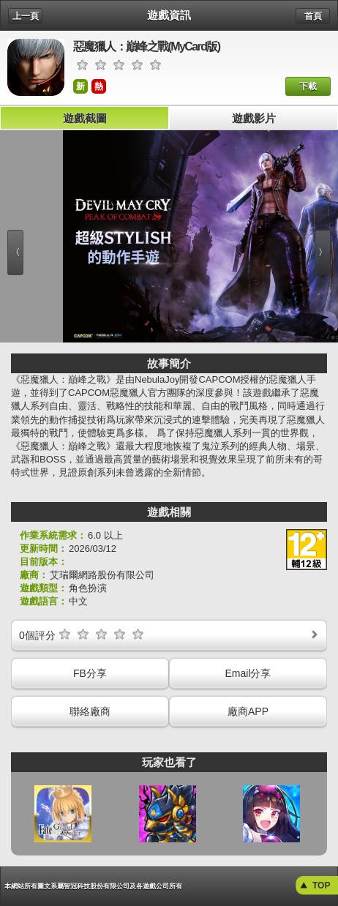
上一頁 (25, 16)
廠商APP (248, 711)
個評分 (169, 634)
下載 (308, 86)
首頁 (313, 16)
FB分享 (90, 673)
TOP (321, 885)
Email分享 (248, 673)
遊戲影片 (254, 118)
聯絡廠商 (90, 711)
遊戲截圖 (85, 118)
